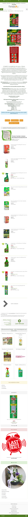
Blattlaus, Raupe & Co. (14, 123)
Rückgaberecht (14, 510)
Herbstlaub (3, 388)
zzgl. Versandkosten (12, 313)
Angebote (14, 392)
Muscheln (3, 386)
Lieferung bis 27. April (21, 1)
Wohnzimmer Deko (5, 491)
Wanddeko (3, 493)
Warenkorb (23, 3)
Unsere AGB (14, 507)
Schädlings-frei (15, 120)
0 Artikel (2, 515)
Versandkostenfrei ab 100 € (7, 1)
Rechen (3, 385)
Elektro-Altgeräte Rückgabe (14, 512)
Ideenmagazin (4, 497)
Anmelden (14, 4)
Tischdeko (3, 494)
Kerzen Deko (4, 489)
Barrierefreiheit (14, 514)
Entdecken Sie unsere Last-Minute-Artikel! (14, 458)
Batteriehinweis (14, 511)
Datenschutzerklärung (14, 508)
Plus (22, 120)
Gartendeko (3, 496)
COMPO (8, 120)
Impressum (14, 505)
